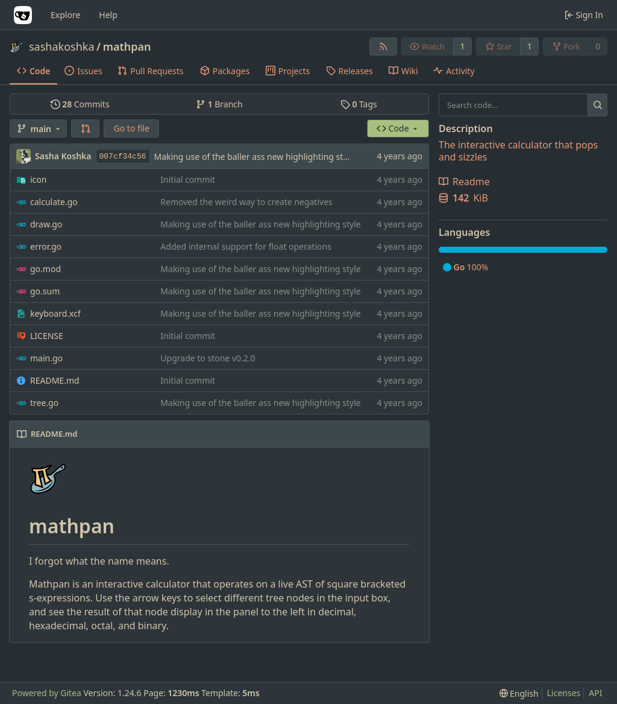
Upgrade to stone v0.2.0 (207, 358)
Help (108, 15)
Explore (65, 15)
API (595, 693)
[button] (85, 128)
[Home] (23, 15)
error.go (45, 246)
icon (38, 179)
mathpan (127, 46)
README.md (55, 380)
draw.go (46, 224)
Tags (358, 104)
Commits (80, 104)
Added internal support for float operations (245, 246)
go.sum (45, 291)
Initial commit (187, 179)
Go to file (131, 128)
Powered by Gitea (46, 693)
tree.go (44, 402)
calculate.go (54, 202)
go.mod (45, 268)
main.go (46, 358)
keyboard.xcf (55, 313)
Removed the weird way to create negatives (246, 202)
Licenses (564, 693)
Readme (464, 182)
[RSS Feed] (383, 46)
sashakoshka (62, 46)
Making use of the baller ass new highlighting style (254, 156)
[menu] (519, 693)
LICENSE (46, 335)
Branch (219, 104)
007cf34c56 (122, 156)
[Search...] (597, 105)
